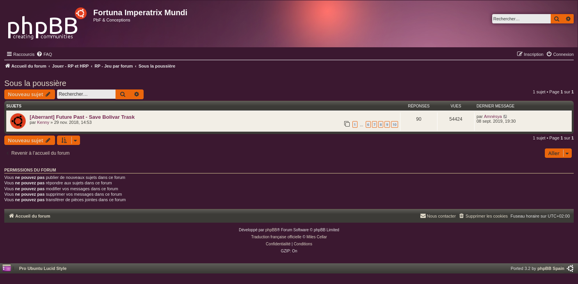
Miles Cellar (316, 237)
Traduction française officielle (276, 237)
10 (395, 124)
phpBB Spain (550, 268)
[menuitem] (44, 54)
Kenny (43, 122)
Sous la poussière (35, 83)
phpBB (271, 230)
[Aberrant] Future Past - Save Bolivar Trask (82, 117)
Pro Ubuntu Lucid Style (43, 268)
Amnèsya (493, 116)
